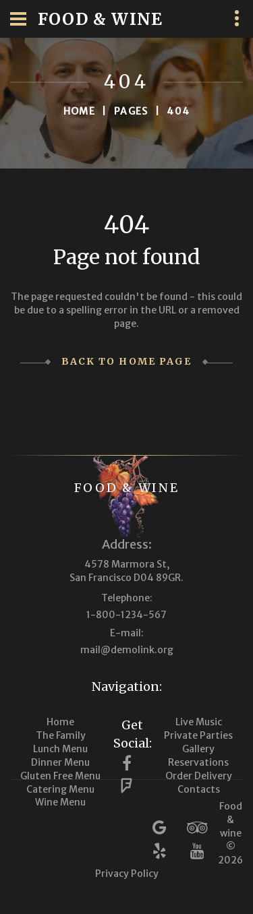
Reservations (198, 762)
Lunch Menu (60, 749)
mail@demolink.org (126, 650)
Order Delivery (198, 776)
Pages (131, 111)
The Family (61, 735)
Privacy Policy (127, 873)
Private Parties (198, 735)
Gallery (198, 749)
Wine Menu (60, 802)
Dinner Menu (60, 762)
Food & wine (126, 487)
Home (79, 111)
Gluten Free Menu (60, 776)
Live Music (198, 722)
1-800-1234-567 (126, 615)
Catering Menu (60, 789)
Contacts (198, 789)
